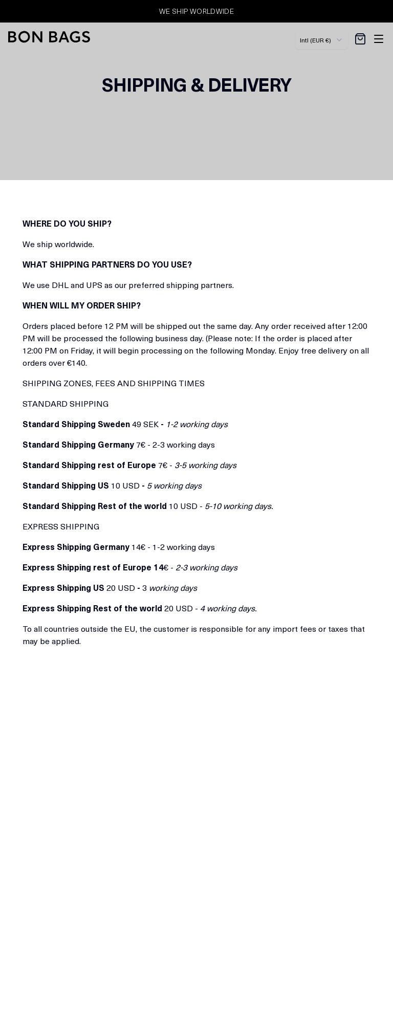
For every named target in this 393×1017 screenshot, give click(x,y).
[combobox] (321, 40)
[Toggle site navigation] (379, 39)
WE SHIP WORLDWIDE (196, 11)
